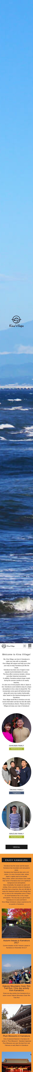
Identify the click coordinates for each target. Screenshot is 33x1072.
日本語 (24, 646)
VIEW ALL (16, 847)
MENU (29, 647)
